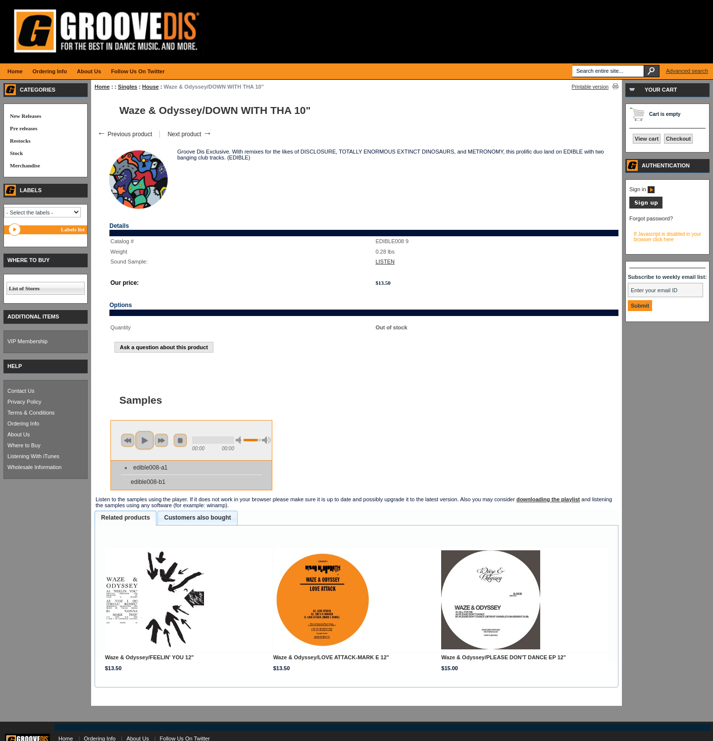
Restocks (20, 141)
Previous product (124, 134)
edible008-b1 (148, 481)
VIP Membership (27, 341)
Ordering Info (23, 423)
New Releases (25, 116)
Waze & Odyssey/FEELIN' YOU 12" (149, 657)
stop (180, 440)
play (144, 440)
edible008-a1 (150, 467)
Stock (16, 153)
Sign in (642, 189)
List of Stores (24, 288)
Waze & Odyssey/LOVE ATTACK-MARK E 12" (331, 657)
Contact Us (20, 391)
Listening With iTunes (33, 456)
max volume (266, 440)
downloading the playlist (548, 499)
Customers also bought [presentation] (197, 517)
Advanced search (687, 71)
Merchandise (25, 165)
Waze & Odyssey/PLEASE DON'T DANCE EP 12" (503, 657)
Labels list (73, 229)
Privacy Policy (24, 402)
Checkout (678, 139)
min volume (240, 440)
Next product (189, 134)
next (161, 440)
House (150, 87)
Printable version (590, 87)
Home (102, 87)
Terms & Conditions (30, 413)
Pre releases (23, 128)
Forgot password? (651, 218)
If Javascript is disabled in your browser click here (667, 236)
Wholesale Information (34, 467)
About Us (18, 434)
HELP (14, 366)
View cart (647, 139)
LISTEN (385, 262)
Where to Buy (24, 445)
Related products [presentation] (125, 517)
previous (128, 440)
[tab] (125, 518)
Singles (127, 87)
